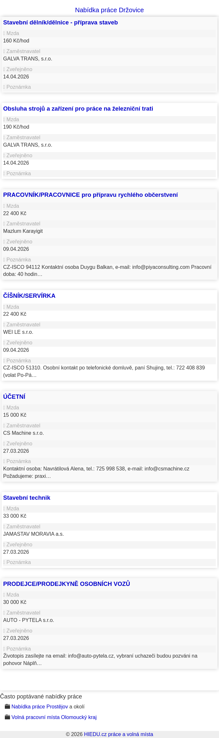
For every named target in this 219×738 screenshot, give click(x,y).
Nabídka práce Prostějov (39, 706)
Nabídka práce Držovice (109, 10)
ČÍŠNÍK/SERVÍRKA (29, 295)
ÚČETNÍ (14, 396)
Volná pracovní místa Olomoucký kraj (53, 717)
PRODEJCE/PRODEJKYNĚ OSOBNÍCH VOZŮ (66, 583)
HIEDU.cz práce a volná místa (118, 734)
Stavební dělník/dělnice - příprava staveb (60, 22)
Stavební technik (26, 497)
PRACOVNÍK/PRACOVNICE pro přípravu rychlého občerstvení (90, 194)
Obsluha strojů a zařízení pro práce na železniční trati (78, 108)
